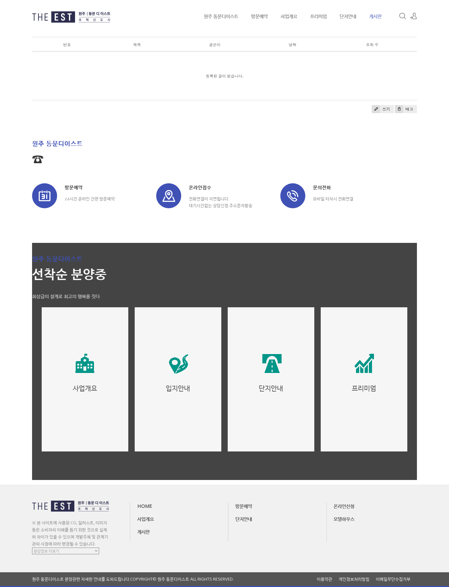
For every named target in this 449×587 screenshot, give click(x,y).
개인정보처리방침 (354, 579)
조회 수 (372, 44)
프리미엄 (318, 16)
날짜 (292, 44)
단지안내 (348, 16)
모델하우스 (344, 519)
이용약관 (324, 579)
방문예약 (259, 16)
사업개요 (289, 16)
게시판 (375, 16)
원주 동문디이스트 (221, 16)
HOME (144, 506)
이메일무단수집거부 (393, 579)
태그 (404, 109)
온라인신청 (344, 506)
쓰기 (381, 109)
